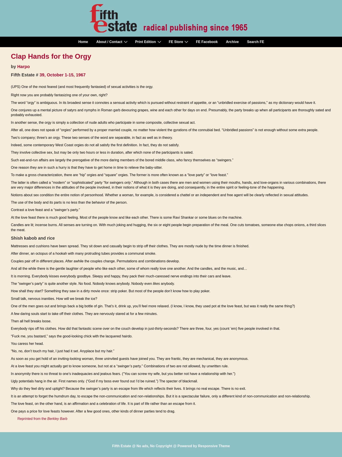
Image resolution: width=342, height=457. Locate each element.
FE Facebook (207, 42)
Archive (232, 42)
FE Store (179, 42)
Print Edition (148, 42)
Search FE (255, 42)
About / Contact (112, 42)
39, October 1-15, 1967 (62, 74)
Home (83, 42)
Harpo (23, 66)
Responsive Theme (214, 446)
